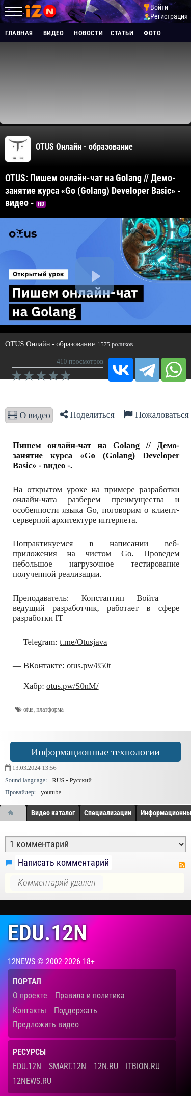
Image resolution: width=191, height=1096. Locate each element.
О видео (29, 415)
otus (28, 709)
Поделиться (87, 414)
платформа (50, 709)
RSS (182, 865)
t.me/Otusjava (83, 642)
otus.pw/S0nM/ (72, 686)
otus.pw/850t (89, 665)
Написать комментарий (63, 862)
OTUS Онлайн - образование (84, 147)
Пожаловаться (156, 414)
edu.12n (47, 933)
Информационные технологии (95, 751)
